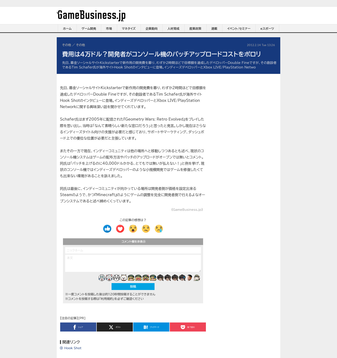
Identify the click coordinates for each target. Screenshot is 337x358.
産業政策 (195, 28)
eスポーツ (267, 28)
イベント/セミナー (239, 28)
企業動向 (152, 28)
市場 (109, 28)
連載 (214, 28)
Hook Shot (72, 348)
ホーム (67, 28)
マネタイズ (129, 28)
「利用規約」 (106, 298)
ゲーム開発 (88, 28)
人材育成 (173, 28)
